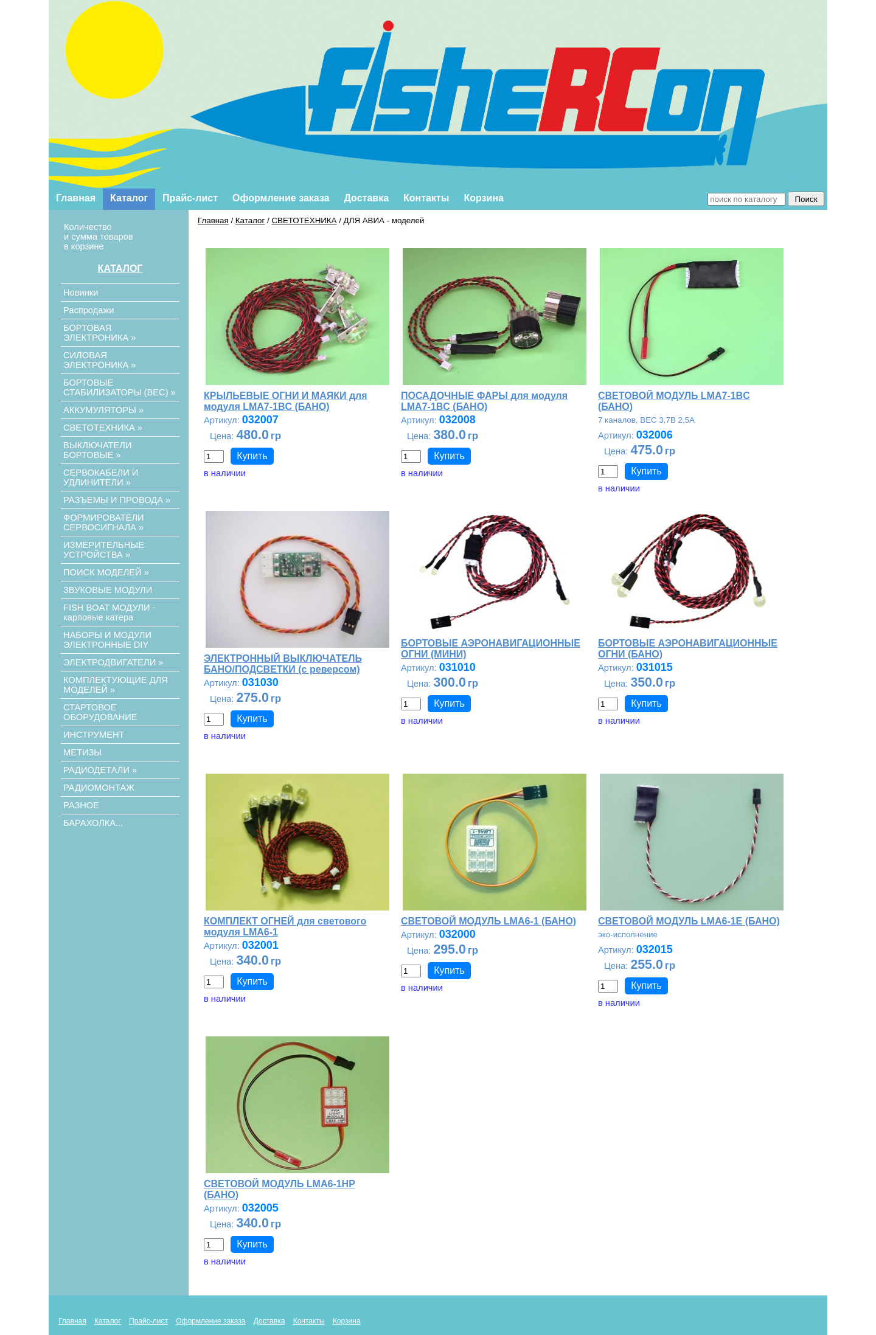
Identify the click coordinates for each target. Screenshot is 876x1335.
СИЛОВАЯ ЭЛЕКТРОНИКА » (99, 360)
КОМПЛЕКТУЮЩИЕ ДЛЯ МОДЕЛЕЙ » (115, 685)
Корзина (484, 198)
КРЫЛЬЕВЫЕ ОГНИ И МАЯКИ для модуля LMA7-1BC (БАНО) (285, 401)
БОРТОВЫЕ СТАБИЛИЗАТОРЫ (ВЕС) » (119, 387)
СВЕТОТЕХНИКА (303, 220)
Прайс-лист (190, 198)
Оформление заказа (280, 198)
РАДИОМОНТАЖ (98, 787)
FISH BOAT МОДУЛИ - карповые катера (109, 612)
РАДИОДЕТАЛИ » (100, 770)
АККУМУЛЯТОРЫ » (103, 410)
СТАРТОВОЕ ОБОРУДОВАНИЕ (100, 712)
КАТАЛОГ (120, 268)
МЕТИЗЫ (82, 752)
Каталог (129, 198)
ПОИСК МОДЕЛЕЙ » (106, 572)
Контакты (426, 198)
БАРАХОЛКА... (93, 823)
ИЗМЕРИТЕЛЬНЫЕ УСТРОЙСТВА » (103, 550)
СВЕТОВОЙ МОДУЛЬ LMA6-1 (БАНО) (488, 921)
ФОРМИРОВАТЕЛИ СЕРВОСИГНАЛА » (103, 522)
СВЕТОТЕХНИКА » (102, 427)
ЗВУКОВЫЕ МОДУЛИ (107, 590)
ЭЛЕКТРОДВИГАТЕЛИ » (113, 662)
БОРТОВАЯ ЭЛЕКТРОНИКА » (99, 332)
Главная (76, 198)
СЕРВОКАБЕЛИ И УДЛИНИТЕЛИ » (100, 477)
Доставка (366, 198)
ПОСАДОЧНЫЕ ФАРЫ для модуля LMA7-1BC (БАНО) (484, 401)
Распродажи (88, 310)
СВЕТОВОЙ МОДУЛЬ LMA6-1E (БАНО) (689, 921)
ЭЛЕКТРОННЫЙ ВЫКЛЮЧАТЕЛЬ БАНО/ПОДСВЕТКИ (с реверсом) (283, 663)
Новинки (80, 292)
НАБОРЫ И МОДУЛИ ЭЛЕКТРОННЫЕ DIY (107, 640)
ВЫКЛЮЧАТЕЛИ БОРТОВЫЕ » (97, 450)
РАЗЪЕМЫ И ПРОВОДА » (116, 500)
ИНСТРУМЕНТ (93, 735)
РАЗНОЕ (81, 805)
